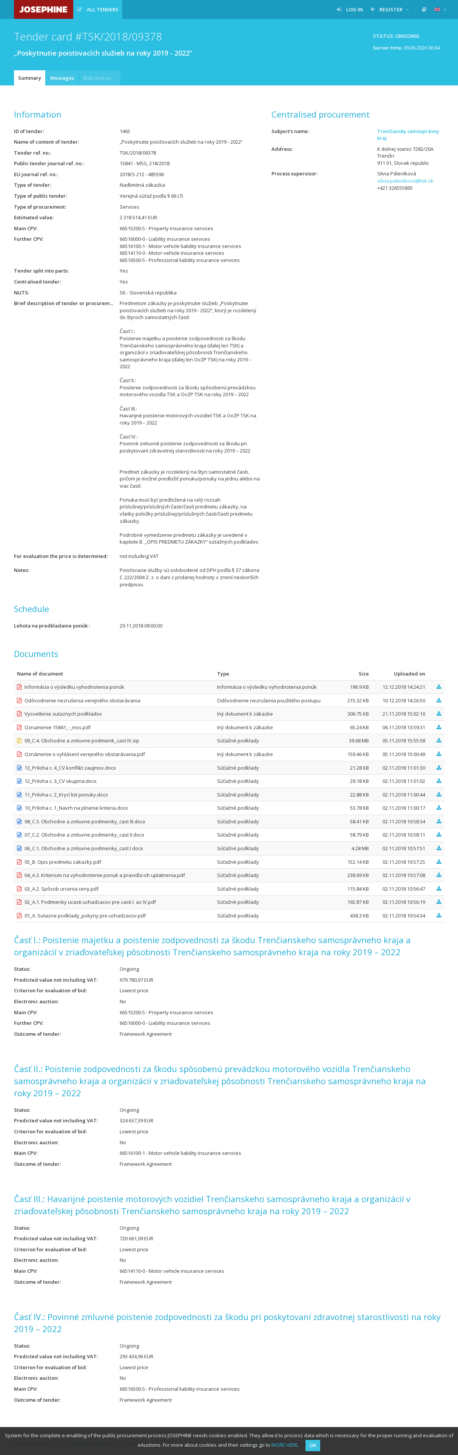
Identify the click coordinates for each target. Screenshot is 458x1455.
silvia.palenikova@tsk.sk (405, 180)
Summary (29, 77)
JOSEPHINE (44, 9)
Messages (62, 77)
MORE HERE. (285, 1444)
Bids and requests (101, 77)
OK (313, 1445)
